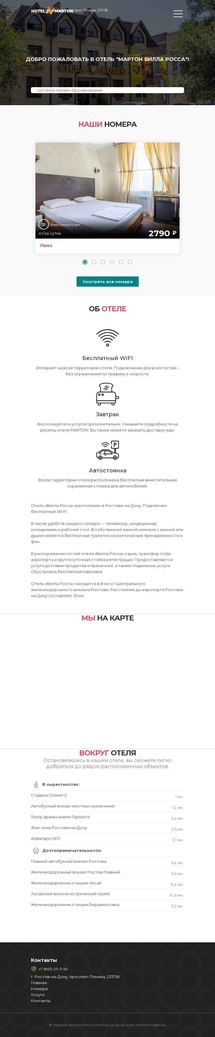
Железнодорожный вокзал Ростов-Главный (107, 873)
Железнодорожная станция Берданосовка (107, 905)
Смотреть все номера (108, 281)
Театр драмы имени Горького (107, 817)
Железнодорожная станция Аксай (107, 883)
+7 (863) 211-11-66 (53, 969)
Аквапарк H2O (107, 839)
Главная (39, 982)
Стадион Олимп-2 (107, 796)
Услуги (37, 994)
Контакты (40, 1000)
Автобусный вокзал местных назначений (107, 807)
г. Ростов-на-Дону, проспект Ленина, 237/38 (75, 976)
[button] (84, 262)
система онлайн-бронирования (69, 90)
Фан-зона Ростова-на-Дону (107, 828)
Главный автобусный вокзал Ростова (107, 862)
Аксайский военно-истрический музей (107, 894)
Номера (39, 988)
